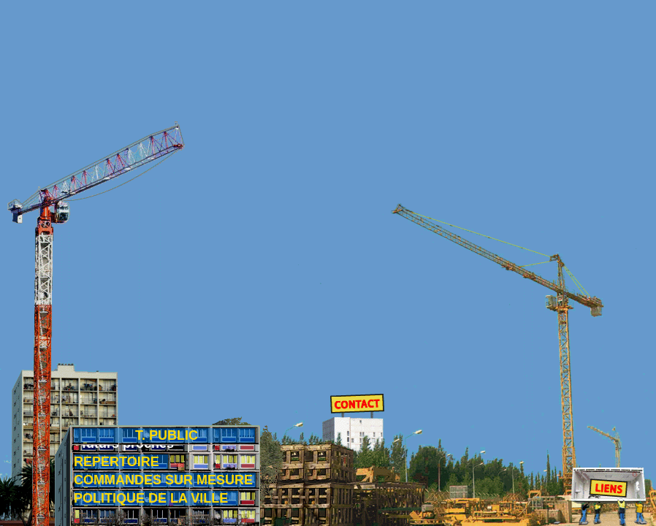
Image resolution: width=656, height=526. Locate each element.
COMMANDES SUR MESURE (163, 480)
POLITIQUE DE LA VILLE (151, 498)
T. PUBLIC (166, 440)
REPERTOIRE (116, 461)
